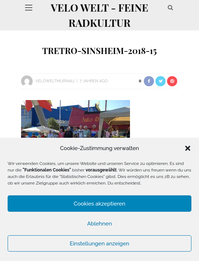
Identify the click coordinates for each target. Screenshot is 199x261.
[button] (187, 148)
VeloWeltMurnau (54, 81)
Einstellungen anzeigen (99, 243)
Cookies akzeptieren (99, 203)
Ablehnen (99, 223)
